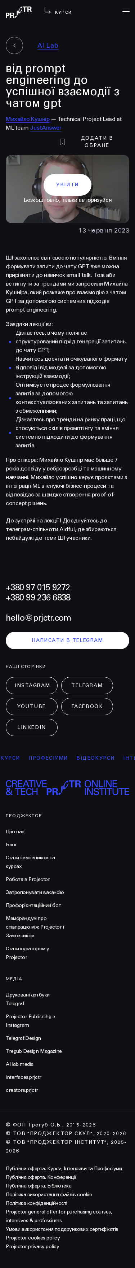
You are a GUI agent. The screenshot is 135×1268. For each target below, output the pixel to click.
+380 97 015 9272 (38, 587)
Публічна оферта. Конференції (41, 1177)
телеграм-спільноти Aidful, (41, 529)
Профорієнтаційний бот (33, 905)
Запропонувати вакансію (35, 892)
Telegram (87, 685)
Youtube (31, 706)
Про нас (15, 832)
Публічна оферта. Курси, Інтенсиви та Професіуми (64, 1168)
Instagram (32, 685)
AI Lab (48, 45)
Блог (11, 845)
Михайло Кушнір (27, 119)
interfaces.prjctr (23, 1077)
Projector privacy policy (32, 1246)
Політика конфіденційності (36, 1203)
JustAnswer (45, 127)
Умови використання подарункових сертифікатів (62, 1229)
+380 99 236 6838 (38, 597)
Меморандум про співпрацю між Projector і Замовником (35, 927)
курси (13, 758)
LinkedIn (31, 727)
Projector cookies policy (33, 1238)
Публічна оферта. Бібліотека (38, 1186)
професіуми (51, 758)
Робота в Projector (28, 879)
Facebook (87, 706)
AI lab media (19, 1064)
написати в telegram (67, 640)
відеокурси (99, 758)
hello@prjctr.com (38, 618)
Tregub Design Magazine (34, 1051)
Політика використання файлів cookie (49, 1194)
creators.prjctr (22, 1090)
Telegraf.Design (23, 1038)
